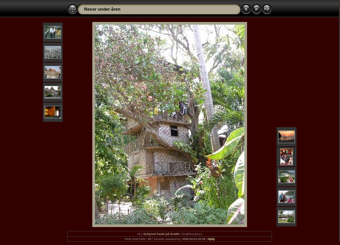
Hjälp (211, 239)
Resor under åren (102, 9)
